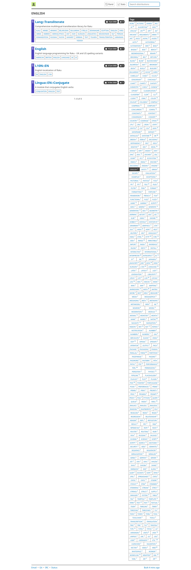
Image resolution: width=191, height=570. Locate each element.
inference (153, 244)
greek (38, 34)
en (37, 74)
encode (154, 162)
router (133, 431)
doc (139, 154)
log (132, 281)
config (153, 109)
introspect (148, 255)
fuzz (146, 199)
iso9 (74, 34)
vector (134, 547)
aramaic (53, 30)
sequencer (152, 450)
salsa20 (154, 435)
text (86, 37)
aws (147, 45)
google (143, 221)
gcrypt (154, 203)
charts (143, 83)
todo (132, 514)
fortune (152, 191)
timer (155, 506)
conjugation (41, 91)
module (152, 311)
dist (156, 150)
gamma (143, 203)
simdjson (134, 469)
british (49, 57)
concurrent (137, 109)
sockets (141, 472)
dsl (156, 154)
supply (154, 491)
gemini (142, 206)
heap (148, 229)
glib (133, 218)
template (153, 499)
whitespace (137, 551)
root (155, 427)
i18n (156, 236)
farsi (121, 30)
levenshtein (137, 274)
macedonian (104, 34)
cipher (135, 90)
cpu (132, 124)
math (146, 289)
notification (137, 330)
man (133, 285)
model (152, 308)
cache (148, 72)
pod (132, 382)
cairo (156, 72)
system (145, 495)
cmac (144, 98)
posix (133, 386)
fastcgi (146, 180)
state (155, 476)
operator (134, 345)
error (155, 169)
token (140, 514)
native (154, 319)
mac (139, 281)
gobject (133, 221)
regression (136, 416)
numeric (146, 334)
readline (134, 412)
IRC (46, 567)
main (155, 281)
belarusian (63, 30)
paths (133, 364)
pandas (155, 349)
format (153, 188)
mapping (153, 285)
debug (143, 139)
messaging (135, 300)
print (143, 390)
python (147, 397)
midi (147, 304)
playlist (134, 379)
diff (140, 150)
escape (135, 173)
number (153, 330)
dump (133, 158)
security (134, 446)
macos (147, 281)
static (134, 480)
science (144, 439)
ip (132, 259)
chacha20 (152, 79)
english (114, 30)
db (156, 135)
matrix (155, 289)
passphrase (137, 356)
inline (134, 248)
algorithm (143, 27)
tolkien (93, 37)
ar (156, 30)
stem (143, 484)
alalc (38, 30)
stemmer (153, 484)
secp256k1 (153, 442)
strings (134, 491)
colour (133, 102)
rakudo (144, 405)
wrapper (147, 555)
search (143, 442)
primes (133, 390)
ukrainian (119, 37)
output (146, 345)
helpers (134, 233)
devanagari (94, 30)
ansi (155, 27)
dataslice (134, 135)
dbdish (133, 139)
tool (155, 514)
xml (155, 555)
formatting (137, 191)
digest (148, 150)
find (143, 188)
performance (152, 364)
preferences (144, 386)
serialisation (137, 454)
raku (154, 401)
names (143, 319)
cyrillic (84, 30)
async (146, 38)
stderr (154, 480)
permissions (150, 367)
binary (153, 53)
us (76, 57)
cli (155, 94)
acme (132, 23)
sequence (136, 450)
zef (145, 558)
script (155, 439)
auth (135, 42)
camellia (134, 75)
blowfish (134, 64)
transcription (136, 521)
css (141, 128)
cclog (155, 75)
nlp (113, 34)
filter (134, 188)
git (156, 214)
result (134, 424)
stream (145, 487)
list (140, 278)
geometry (154, 210)
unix (155, 532)
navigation (151, 323)
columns (144, 102)
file (146, 184)
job (143, 263)
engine (154, 165)
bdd (144, 49)
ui (156, 529)
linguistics (92, 34)
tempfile (141, 499)
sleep (132, 472)
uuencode (136, 543)
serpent (143, 457)
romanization (42, 37)
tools (153, 517)
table (155, 495)
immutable (153, 240)
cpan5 (155, 120)
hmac (132, 236)
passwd (152, 356)
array (155, 34)
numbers (134, 334)
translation (152, 521)
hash (140, 229)
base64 (134, 49)
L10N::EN (42, 66)
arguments (144, 34)
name (133, 319)
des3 (155, 143)
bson (133, 68)
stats (144, 480)
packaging (144, 349)
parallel (134, 353)
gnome (153, 218)
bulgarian (74, 30)
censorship (136, 79)
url (143, 536)
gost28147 (154, 221)
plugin (154, 379)
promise (143, 394)
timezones (147, 510)
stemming (134, 487)
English (40, 49)
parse (143, 353)
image (141, 240)
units (146, 532)
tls (156, 510)
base (155, 45)
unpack (133, 536)
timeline (144, 506)
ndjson (133, 326)
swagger (134, 495)
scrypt (133, 442)
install (154, 248)
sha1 (146, 461)
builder (154, 68)
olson (146, 338)
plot (144, 379)
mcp (140, 293)
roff (146, 427)
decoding (153, 139)
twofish (154, 525)
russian (53, 37)
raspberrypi (146, 409)
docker (148, 154)
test (139, 502)
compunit (152, 105)
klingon (81, 34)
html (140, 236)
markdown (135, 289)
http (148, 236)
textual (155, 502)
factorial (135, 180)
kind (156, 263)
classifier (135, 94)
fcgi (155, 180)
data (155, 128)
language (65, 57)
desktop (135, 147)
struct (144, 491)
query (156, 397)
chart (133, 83)
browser (154, 64)
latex (133, 270)
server (154, 457)
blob (141, 60)
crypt (155, 124)
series (133, 457)
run (133, 435)
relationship (152, 416)
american (40, 57)
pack (155, 345)
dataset (152, 132)
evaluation (151, 173)
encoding (134, 165)
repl (142, 420)
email (143, 162)
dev (145, 147)
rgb (155, 424)
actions (141, 23)
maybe (133, 293)
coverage (144, 120)
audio (155, 38)
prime (155, 386)
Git (41, 567)
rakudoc (154, 405)
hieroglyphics (58, 34)
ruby (155, 431)
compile (154, 102)
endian (145, 165)
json (149, 263)
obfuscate (135, 338)
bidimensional (138, 53)
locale (155, 278)
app (150, 30)
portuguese (152, 382)
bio (145, 57)
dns (132, 154)
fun (156, 195)
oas (156, 334)
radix (144, 401)
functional (135, 199)
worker (152, 551)
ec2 (142, 158)
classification (150, 90)
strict (155, 487)
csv (148, 128)
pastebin (146, 360)
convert (153, 117)
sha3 (133, 465)
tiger (133, 506)
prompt (154, 394)
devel (154, 147)
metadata (154, 300)
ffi (132, 184)
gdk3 (133, 206)
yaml (134, 558)
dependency (136, 143)
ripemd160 (135, 427)
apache (133, 30)
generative (135, 210)
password (135, 360)
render (133, 420)
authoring (150, 42)
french (147, 195)
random (134, 409)
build (143, 68)
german (133, 214)
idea (132, 240)
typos (150, 529)
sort (149, 472)
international (151, 251)
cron (147, 124)
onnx (155, 338)
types (141, 529)
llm (146, 278)
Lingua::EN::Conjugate (52, 82)
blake (133, 60)
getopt (142, 214)
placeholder (151, 375)
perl (135, 367)
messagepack (150, 296)
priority (154, 390)
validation (152, 543)
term (132, 502)
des (147, 143)
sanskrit (70, 37)
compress (136, 105)
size (145, 469)
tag (132, 499)
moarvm (137, 308)
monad (134, 315)
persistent (137, 371)
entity (144, 169)
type (133, 529)
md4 (146, 293)
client (134, 98)
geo (144, 210)
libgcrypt (152, 274)
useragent (144, 540)
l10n (50, 74)
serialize (153, 454)
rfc (145, 424)
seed (143, 446)
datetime (146, 135)
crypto (133, 128)
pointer (141, 382)
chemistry (135, 87)
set (132, 461)
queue (134, 401)
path (155, 360)
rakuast (134, 405)
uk (72, 57)
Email (34, 567)
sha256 (154, 461)
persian (120, 34)
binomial (134, 57)
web (154, 547)
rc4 (156, 409)
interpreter (135, 255)
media (135, 296)
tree (132, 525)
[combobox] (144, 4)
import (133, 244)
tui (146, 525)
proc (133, 394)
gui (132, 229)
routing (145, 431)
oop (133, 341)
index (143, 244)
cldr (146, 94)
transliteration (106, 37)
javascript (134, 263)
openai (142, 341)
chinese (154, 87)
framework (135, 195)
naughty (136, 323)
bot (144, 64)
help (155, 229)
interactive (135, 251)
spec (132, 476)
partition (153, 353)
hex (143, 233)
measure (154, 293)
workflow (135, 555)
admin (150, 23)
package (134, 349)
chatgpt (154, 83)
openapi (154, 341)
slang (154, 469)
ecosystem (152, 158)
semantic (153, 446)
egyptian (105, 30)
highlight (153, 233)
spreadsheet (144, 476)
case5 (145, 75)
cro (139, 124)
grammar (135, 225)
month (154, 315)
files (155, 184)
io (157, 255)
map (142, 285)
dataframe (137, 132)
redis (145, 412)
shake (154, 465)
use (156, 536)
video (145, 547)
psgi (139, 397)
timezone (134, 510)
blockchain (152, 60)
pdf (140, 364)
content (152, 113)
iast (68, 34)
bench (154, 49)
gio (150, 214)
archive (133, 34)
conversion (137, 117)
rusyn (61, 37)
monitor (144, 315)
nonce (155, 326)
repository (153, 420)
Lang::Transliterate (49, 22)
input (144, 248)
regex (155, 412)
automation (136, 45)
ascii (138, 38)
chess (145, 87)
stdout (134, 484)
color (154, 98)
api (142, 30)
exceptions (151, 176)
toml (148, 514)
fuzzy (155, 199)
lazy (155, 270)
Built (152, 567)
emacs (134, 162)
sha (139, 461)
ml (156, 304)
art (132, 38)
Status (54, 567)
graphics (147, 225)
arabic (45, 30)
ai (132, 27)
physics (152, 371)
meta (145, 300)
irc (141, 259)
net (141, 326)
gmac (142, 218)
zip (154, 558)
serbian (79, 37)
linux (133, 278)
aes (157, 23)
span (156, 472)
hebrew (46, 34)
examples (136, 176)
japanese (153, 259)
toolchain (137, 517)
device (133, 150)
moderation (137, 311)
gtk (156, 225)
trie (139, 525)
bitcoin (154, 57)
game (133, 203)
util (155, 540)
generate (153, 206)
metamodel (136, 304)
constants (137, 113)
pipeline (135, 375)
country (134, 120)
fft (139, 184)
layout (144, 270)
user (132, 540)
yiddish (80, 41)
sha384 (143, 465)
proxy (133, 397)
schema (134, 439)
